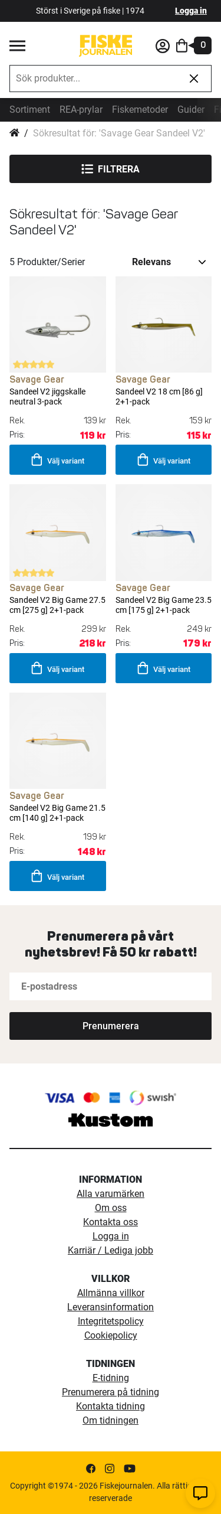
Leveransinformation (110, 1307)
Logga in (191, 10)
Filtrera (110, 169)
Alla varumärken (110, 1193)
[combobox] (93, 79)
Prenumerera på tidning (110, 1392)
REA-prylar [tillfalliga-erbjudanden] (81, 109)
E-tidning (111, 1378)
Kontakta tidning (110, 1406)
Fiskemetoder (140, 109)
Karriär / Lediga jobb (110, 1250)
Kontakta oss (110, 1222)
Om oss (111, 1207)
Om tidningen (110, 1420)
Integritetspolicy (111, 1321)
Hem (14, 133)
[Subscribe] (110, 1026)
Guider (190, 109)
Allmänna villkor (110, 1292)
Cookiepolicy (110, 1335)
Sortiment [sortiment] (29, 109)
